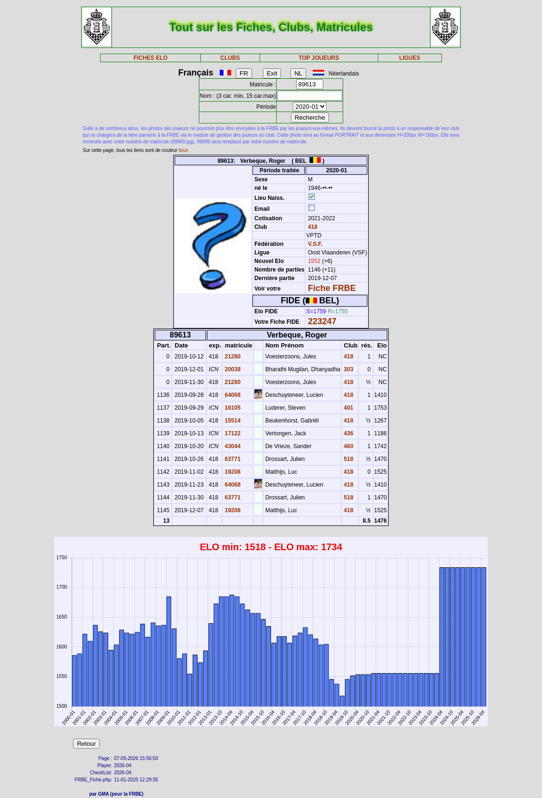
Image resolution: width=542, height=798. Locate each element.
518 (347, 459)
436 (347, 433)
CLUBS (230, 58)
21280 (232, 356)
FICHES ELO (150, 58)
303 (347, 369)
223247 (322, 321)
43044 (232, 446)
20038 (232, 369)
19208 (232, 472)
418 (311, 227)
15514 (232, 420)
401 (347, 407)
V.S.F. (315, 244)
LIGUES (410, 58)
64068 (232, 395)
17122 (232, 433)
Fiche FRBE (332, 288)
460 (347, 446)
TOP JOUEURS (319, 58)
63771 (232, 459)
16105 (232, 407)
